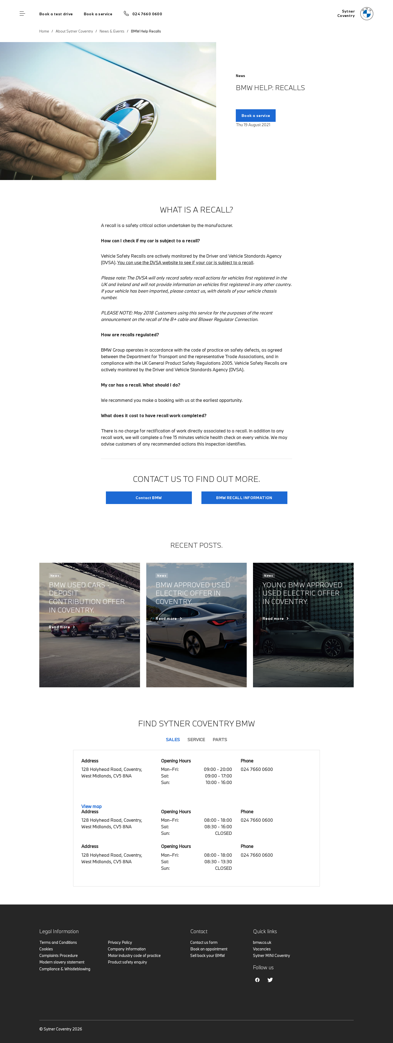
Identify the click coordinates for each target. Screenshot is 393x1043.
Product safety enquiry (127, 962)
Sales (173, 739)
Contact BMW (149, 497)
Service (196, 739)
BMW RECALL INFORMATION (244, 497)
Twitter (270, 980)
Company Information (127, 948)
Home (44, 31)
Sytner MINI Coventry (271, 955)
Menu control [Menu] (22, 14)
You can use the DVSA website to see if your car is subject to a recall (185, 262)
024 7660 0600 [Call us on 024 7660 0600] (147, 13)
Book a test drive (56, 13)
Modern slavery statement (61, 962)
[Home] (355, 13)
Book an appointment (208, 948)
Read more (59, 626)
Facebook (257, 980)
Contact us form (204, 942)
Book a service (98, 13)
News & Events (112, 31)
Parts (220, 739)
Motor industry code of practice (134, 955)
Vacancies (262, 948)
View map (91, 806)
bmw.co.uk (262, 942)
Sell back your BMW (207, 955)
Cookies (46, 948)
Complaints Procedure (58, 955)
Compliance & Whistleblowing (64, 968)
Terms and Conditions (58, 942)
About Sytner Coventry (74, 31)
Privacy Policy (120, 942)
